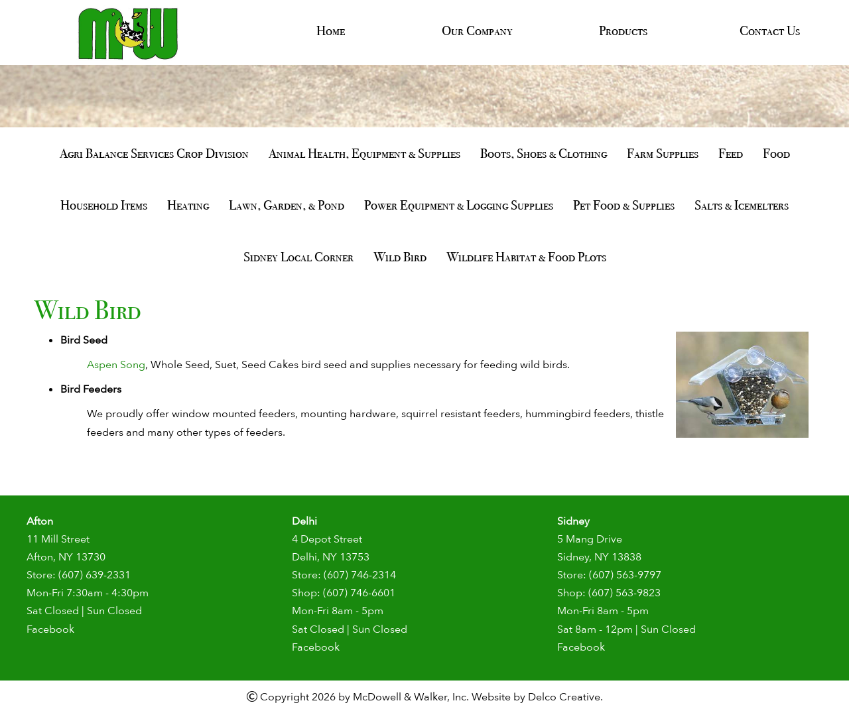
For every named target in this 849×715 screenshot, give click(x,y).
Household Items (103, 205)
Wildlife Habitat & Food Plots (526, 257)
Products (623, 30)
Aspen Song (116, 365)
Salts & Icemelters (741, 205)
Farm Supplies (662, 153)
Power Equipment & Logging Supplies (458, 205)
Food (776, 153)
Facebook (50, 629)
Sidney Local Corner (298, 257)
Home (330, 30)
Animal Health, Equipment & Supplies (364, 153)
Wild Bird (399, 257)
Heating (188, 205)
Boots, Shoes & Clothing (543, 153)
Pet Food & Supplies (624, 205)
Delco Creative (564, 697)
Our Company (477, 30)
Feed (730, 153)
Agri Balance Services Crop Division (154, 153)
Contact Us (770, 30)
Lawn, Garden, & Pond (286, 205)
